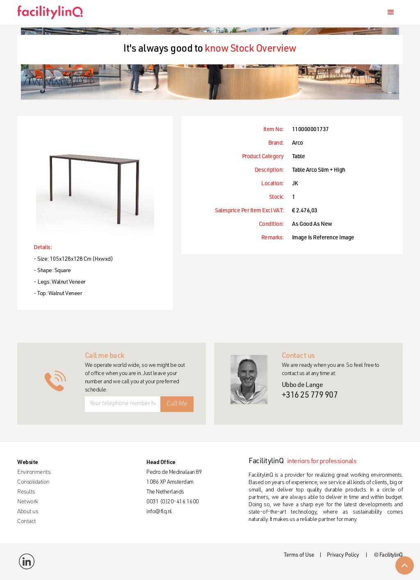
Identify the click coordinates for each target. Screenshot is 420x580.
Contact (26, 522)
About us (27, 512)
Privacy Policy (343, 555)
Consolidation (33, 482)
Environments (33, 472)
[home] (53, 12)
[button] (391, 12)
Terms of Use (299, 555)
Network (27, 502)
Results (26, 492)
